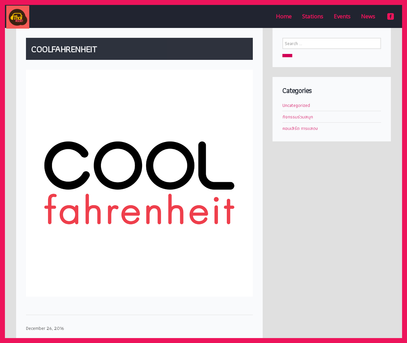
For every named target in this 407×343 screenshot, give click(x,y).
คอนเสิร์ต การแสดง (300, 128)
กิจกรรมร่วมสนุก (297, 116)
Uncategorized (296, 105)
